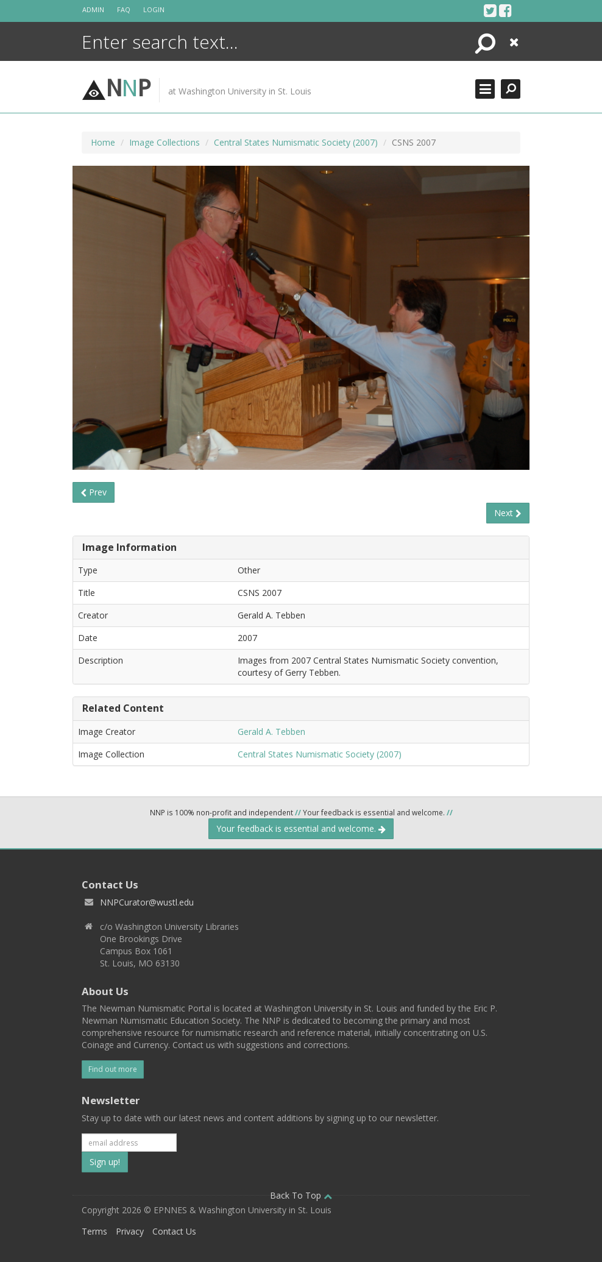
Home (103, 142)
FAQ (123, 9)
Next (508, 513)
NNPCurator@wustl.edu (147, 902)
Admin (93, 9)
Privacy (130, 1231)
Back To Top (301, 1195)
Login (154, 9)
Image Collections (164, 142)
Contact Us (174, 1231)
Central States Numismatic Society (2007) (296, 142)
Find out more (112, 1069)
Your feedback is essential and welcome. (301, 828)
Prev (93, 492)
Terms (94, 1231)
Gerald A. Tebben (271, 731)
